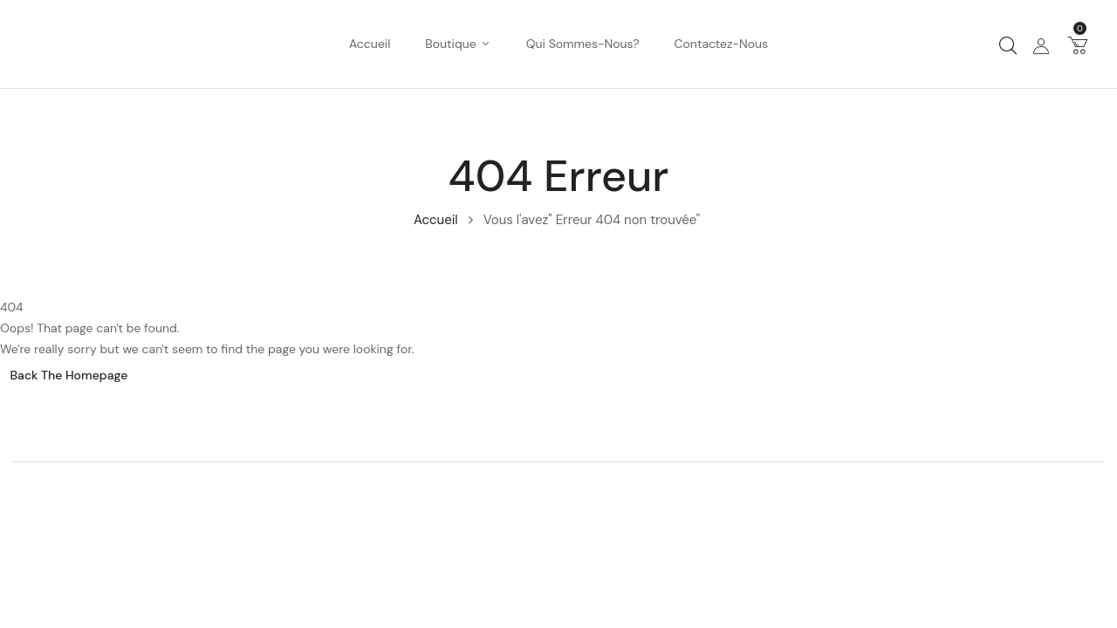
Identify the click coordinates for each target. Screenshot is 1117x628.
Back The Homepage (69, 375)
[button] (1078, 44)
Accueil (436, 220)
